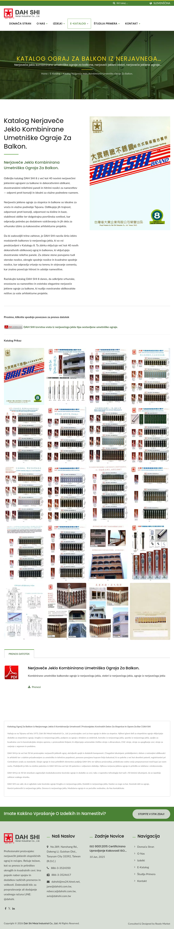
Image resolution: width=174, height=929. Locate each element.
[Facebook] (5, 909)
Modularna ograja (75, 788)
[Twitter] (9, 909)
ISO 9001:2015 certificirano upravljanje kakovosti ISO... (108, 848)
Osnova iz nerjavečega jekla (54, 788)
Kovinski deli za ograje (139, 784)
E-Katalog (79, 24)
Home (44, 73)
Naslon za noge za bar (118, 784)
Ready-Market (162, 923)
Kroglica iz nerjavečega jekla (69, 784)
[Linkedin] (13, 909)
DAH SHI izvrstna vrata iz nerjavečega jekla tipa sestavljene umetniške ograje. (61, 327)
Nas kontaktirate (116, 788)
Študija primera (107, 24)
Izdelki (59, 24)
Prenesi (34, 686)
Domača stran (20, 24)
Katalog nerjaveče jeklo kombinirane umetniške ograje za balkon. (98, 73)
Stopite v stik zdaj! (151, 814)
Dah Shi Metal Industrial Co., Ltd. (41, 923)
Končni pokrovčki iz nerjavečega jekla (24, 788)
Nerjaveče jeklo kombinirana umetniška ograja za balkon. (84, 668)
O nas (42, 24)
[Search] (132, 3)
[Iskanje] (114, 3)
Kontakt (132, 24)
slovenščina (161, 3)
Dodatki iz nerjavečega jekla (94, 784)
